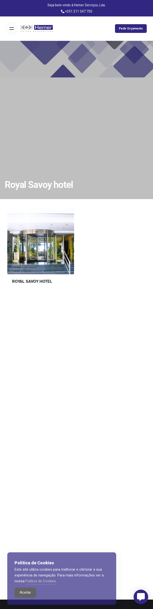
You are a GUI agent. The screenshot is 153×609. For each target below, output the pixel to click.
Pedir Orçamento (131, 28)
